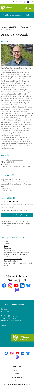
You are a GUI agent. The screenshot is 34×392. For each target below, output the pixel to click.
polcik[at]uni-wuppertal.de (14, 160)
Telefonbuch (17, 2)
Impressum (17, 363)
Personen (24, 27)
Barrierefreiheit (17, 377)
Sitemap (17, 381)
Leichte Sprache (28, 2)
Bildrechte (17, 370)
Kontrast (14, 2)
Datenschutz (17, 366)
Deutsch (32, 2)
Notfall (24, 2)
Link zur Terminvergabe (15, 215)
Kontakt (4, 325)
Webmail (21, 2)
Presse (17, 374)
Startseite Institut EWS (8, 27)
